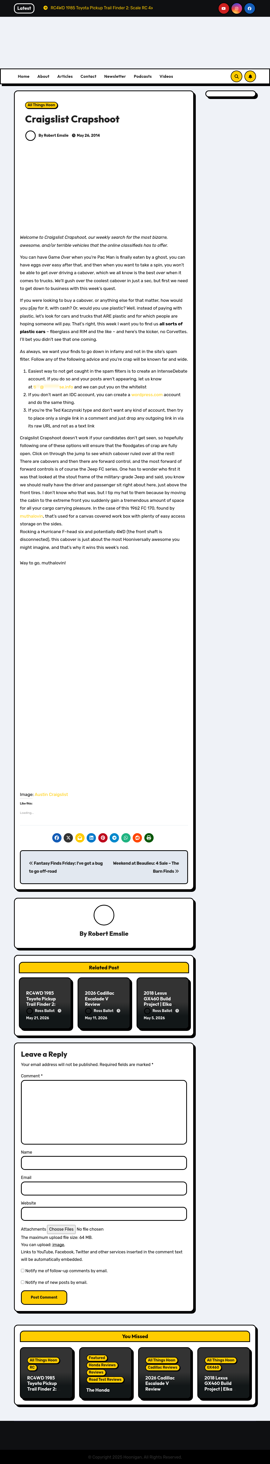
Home (23, 76)
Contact (88, 76)
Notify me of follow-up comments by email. (66, 1270)
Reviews (96, 1372)
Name (26, 1151)
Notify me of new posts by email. (56, 1282)
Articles (65, 76)
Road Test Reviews (105, 1379)
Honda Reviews (102, 1365)
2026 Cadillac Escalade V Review (99, 998)
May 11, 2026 (96, 1018)
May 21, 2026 (37, 1018)
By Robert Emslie (47, 135)
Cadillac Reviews (162, 1367)
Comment (32, 1075)
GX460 (213, 1367)
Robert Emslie (108, 933)
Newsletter (115, 76)
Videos (166, 76)
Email (26, 1177)
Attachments (33, 1229)
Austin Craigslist (51, 794)
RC (32, 1367)
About (43, 76)
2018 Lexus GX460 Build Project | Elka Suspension (158, 1001)
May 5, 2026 (154, 1018)
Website (28, 1202)
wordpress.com (147, 394)
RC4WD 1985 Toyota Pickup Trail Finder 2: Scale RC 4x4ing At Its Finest (43, 1004)
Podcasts (143, 76)
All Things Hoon (41, 105)
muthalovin (31, 516)
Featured (97, 1357)
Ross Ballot (40, 1011)
